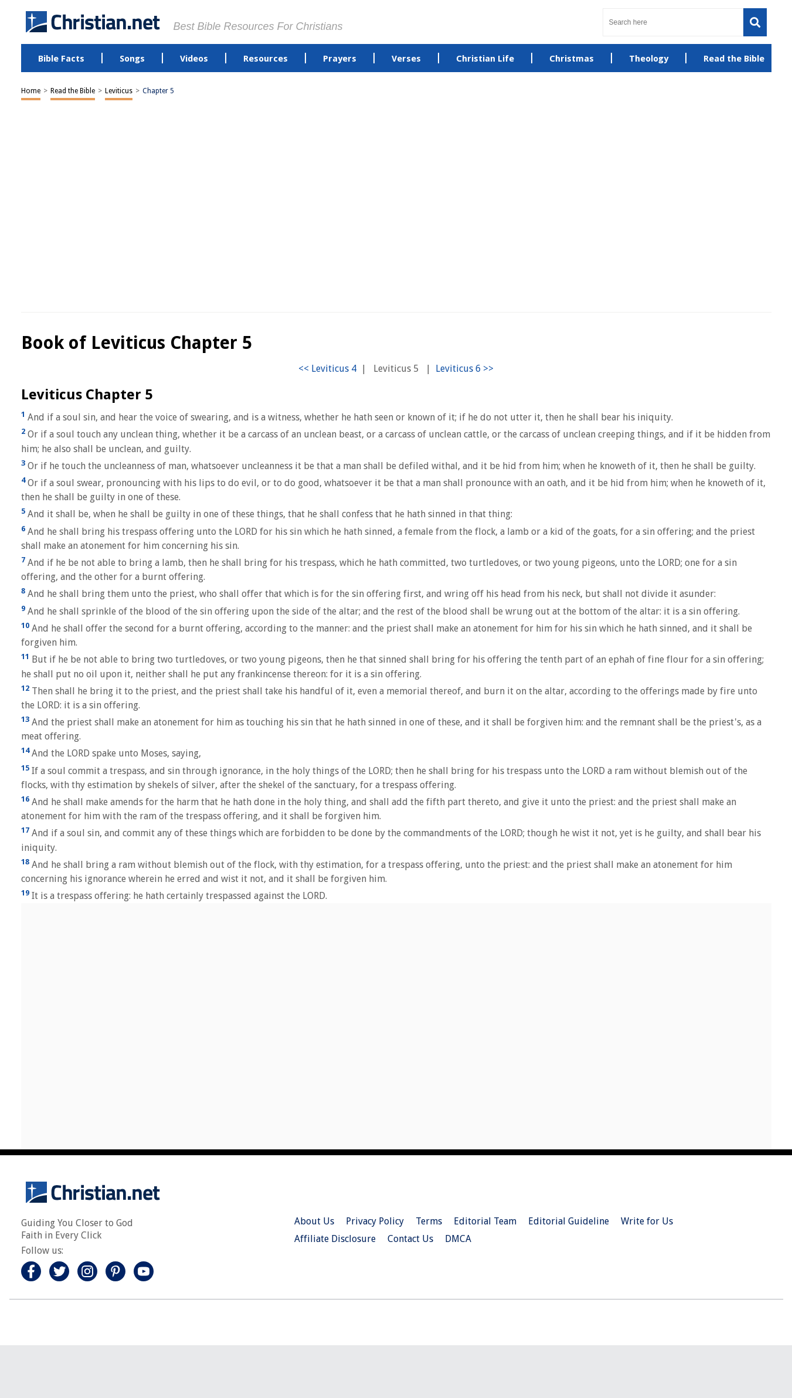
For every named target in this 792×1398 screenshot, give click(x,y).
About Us (314, 1221)
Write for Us (647, 1221)
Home (30, 91)
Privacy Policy (375, 1221)
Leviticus (118, 91)
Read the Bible (72, 91)
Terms (429, 1221)
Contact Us (410, 1238)
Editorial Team (485, 1221)
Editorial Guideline (568, 1221)
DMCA (458, 1238)
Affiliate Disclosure (335, 1238)
